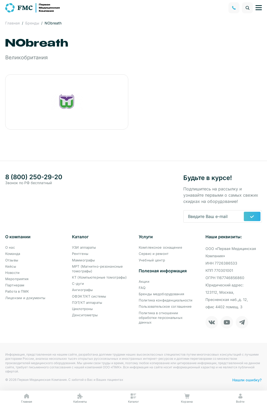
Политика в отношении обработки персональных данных (161, 317)
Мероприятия (16, 279)
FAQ (142, 288)
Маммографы (83, 260)
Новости (12, 273)
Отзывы (11, 260)
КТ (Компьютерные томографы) (99, 277)
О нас (10, 247)
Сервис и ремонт (153, 254)
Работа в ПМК (17, 291)
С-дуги (78, 283)
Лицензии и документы (25, 298)
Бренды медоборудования (161, 294)
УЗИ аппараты (84, 247)
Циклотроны (82, 309)
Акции (144, 281)
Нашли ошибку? (247, 380)
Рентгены (80, 254)
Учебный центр (152, 260)
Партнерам (14, 285)
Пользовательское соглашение (165, 306)
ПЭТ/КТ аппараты (87, 302)
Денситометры (85, 315)
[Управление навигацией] (259, 7)
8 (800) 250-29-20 (33, 177)
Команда (12, 254)
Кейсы (10, 266)
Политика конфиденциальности (166, 300)
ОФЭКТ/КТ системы (89, 296)
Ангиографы (82, 290)
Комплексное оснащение (160, 247)
